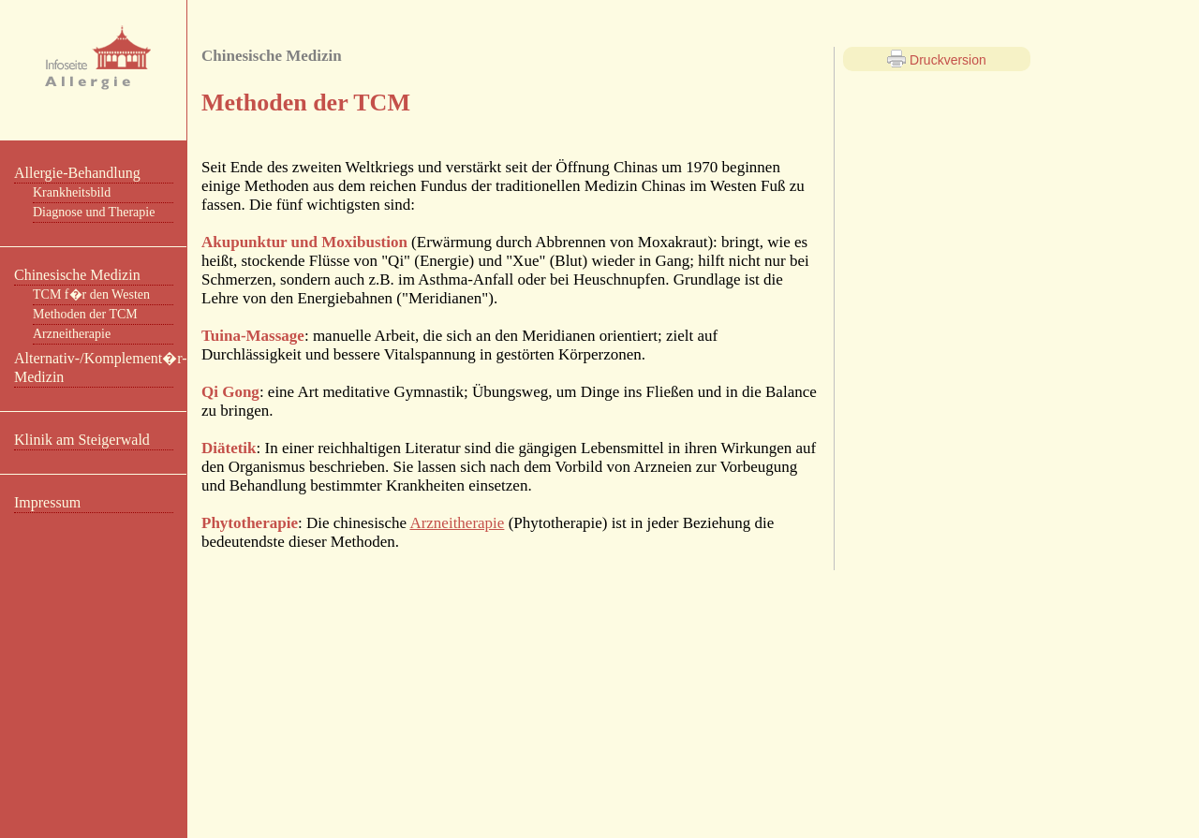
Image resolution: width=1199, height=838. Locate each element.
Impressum (47, 502)
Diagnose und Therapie (94, 212)
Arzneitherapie (72, 334)
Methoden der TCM (85, 314)
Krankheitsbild (72, 192)
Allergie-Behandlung (77, 173)
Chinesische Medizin (77, 275)
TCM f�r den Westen (91, 294)
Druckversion (936, 59)
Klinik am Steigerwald (82, 440)
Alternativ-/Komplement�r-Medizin (93, 367)
